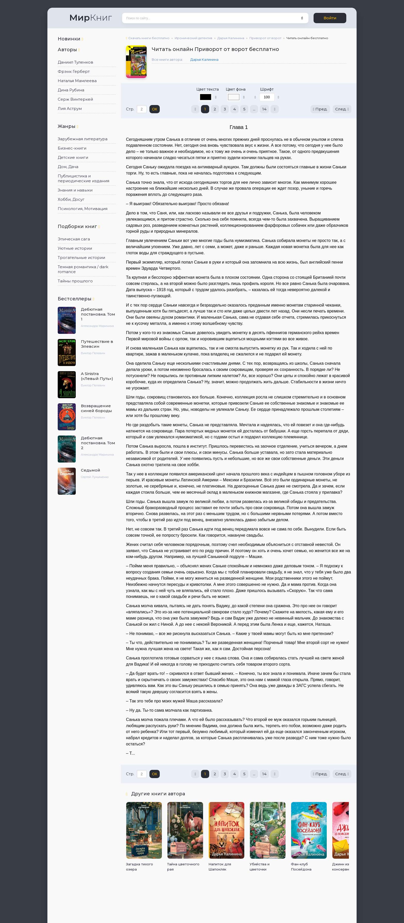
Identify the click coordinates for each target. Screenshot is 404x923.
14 (264, 109)
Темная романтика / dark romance (83, 269)
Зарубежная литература (82, 138)
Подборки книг (79, 226)
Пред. (320, 109)
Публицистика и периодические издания (83, 178)
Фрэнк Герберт (74, 71)
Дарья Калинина (204, 59)
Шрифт (267, 89)
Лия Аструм (70, 108)
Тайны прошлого (75, 280)
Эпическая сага (74, 239)
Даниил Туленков (75, 62)
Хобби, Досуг (71, 199)
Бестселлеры (76, 299)
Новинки (70, 39)
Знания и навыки (75, 190)
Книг (90, 17)
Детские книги (73, 157)
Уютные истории (75, 248)
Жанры (68, 126)
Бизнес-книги (72, 148)
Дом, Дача (68, 166)
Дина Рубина (71, 90)
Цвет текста (207, 89)
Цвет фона (236, 89)
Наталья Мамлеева (77, 80)
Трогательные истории (81, 257)
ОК (154, 109)
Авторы (69, 50)
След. (342, 109)
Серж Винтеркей (75, 99)
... (254, 109)
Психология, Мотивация (82, 208)
